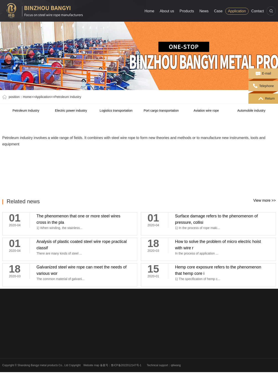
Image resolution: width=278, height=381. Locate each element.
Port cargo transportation (161, 110)
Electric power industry (71, 110)
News (203, 11)
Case (218, 11)
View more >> (264, 200)
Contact (257, 11)
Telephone (263, 86)
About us (167, 11)
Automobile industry (251, 110)
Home (149, 11)
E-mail (263, 73)
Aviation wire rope (206, 110)
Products (187, 11)
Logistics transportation (116, 110)
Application (237, 11)
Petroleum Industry (67, 97)
